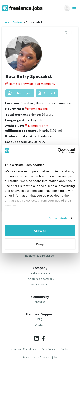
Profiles (17, 22)
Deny (40, 244)
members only (36, 109)
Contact (46, 93)
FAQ (40, 319)
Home (5, 22)
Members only (36, 126)
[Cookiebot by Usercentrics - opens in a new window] (57, 150)
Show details (58, 218)
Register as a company (40, 279)
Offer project (20, 93)
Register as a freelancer (40, 255)
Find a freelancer (40, 273)
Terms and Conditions (23, 349)
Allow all (40, 230)
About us (40, 302)
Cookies (65, 349)
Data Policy (48, 349)
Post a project (40, 284)
